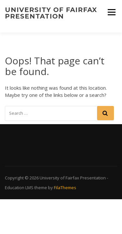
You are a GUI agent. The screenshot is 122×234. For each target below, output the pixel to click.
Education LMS (19, 187)
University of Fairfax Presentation (51, 13)
